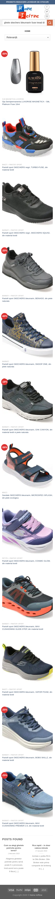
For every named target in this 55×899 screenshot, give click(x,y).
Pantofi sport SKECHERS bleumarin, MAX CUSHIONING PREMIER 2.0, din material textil (23, 824)
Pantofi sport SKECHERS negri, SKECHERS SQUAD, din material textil (26, 234)
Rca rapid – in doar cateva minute (41, 846)
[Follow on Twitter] (47, 11)
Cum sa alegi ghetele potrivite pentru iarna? (14, 848)
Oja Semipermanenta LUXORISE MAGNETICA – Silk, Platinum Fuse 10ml (26, 103)
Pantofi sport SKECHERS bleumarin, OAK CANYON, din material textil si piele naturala (27, 431)
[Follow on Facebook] (47, 7)
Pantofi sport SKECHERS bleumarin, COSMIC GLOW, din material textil (26, 562)
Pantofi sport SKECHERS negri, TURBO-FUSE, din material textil (25, 168)
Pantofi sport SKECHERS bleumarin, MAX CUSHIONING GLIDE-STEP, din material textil (22, 627)
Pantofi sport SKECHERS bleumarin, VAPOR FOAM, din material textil (27, 693)
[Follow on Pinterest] (47, 16)
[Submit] (50, 22)
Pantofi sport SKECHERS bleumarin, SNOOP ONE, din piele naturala (26, 365)
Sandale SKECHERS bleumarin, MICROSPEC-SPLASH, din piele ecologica (27, 496)
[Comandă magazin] (27, 37)
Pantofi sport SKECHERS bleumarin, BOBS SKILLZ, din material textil (27, 758)
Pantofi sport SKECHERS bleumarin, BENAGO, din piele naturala (27, 299)
